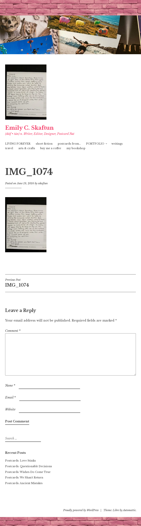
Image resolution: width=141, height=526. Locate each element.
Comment (13, 331)
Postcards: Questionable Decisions (28, 466)
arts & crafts (26, 148)
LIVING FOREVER (17, 143)
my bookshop (75, 148)
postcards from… (69, 143)
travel (9, 148)
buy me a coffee (50, 148)
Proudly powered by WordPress (81, 510)
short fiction (44, 143)
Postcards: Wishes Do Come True (27, 472)
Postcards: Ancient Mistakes (24, 483)
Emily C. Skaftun (29, 128)
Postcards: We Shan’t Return (24, 477)
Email (10, 397)
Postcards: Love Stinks (20, 460)
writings (117, 143)
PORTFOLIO (95, 143)
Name (10, 385)
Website (10, 409)
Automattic (129, 510)
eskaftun (43, 183)
